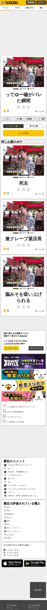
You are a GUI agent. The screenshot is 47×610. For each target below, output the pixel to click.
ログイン (41, 2)
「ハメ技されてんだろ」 (13, 475)
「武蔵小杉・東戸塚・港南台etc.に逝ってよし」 (21, 496)
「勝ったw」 (9, 478)
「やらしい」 (10, 492)
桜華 (7, 521)
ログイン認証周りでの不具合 (23, 421)
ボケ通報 (19, 119)
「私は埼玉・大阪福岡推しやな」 (16, 472)
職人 (41, 8)
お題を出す (29, 8)
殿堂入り (10, 608)
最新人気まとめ (33, 608)
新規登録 (30, 2)
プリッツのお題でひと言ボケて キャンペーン (23, 406)
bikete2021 (9, 514)
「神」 (7, 482)
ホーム (5, 8)
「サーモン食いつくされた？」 (16, 485)
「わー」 (8, 468)
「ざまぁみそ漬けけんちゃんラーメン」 (19, 465)
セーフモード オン (11, 348)
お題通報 (29, 119)
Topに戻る (37, 590)
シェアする (6, 119)
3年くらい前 (39, 111)
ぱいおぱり (9, 535)
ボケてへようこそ (36, 348)
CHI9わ (8, 538)
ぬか (7, 524)
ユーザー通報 (40, 119)
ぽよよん (8, 517)
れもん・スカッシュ (12, 528)
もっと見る (24, 133)
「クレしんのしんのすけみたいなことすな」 (20, 489)
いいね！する (11, 550)
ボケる (17, 8)
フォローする (11, 553)
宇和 (7, 507)
